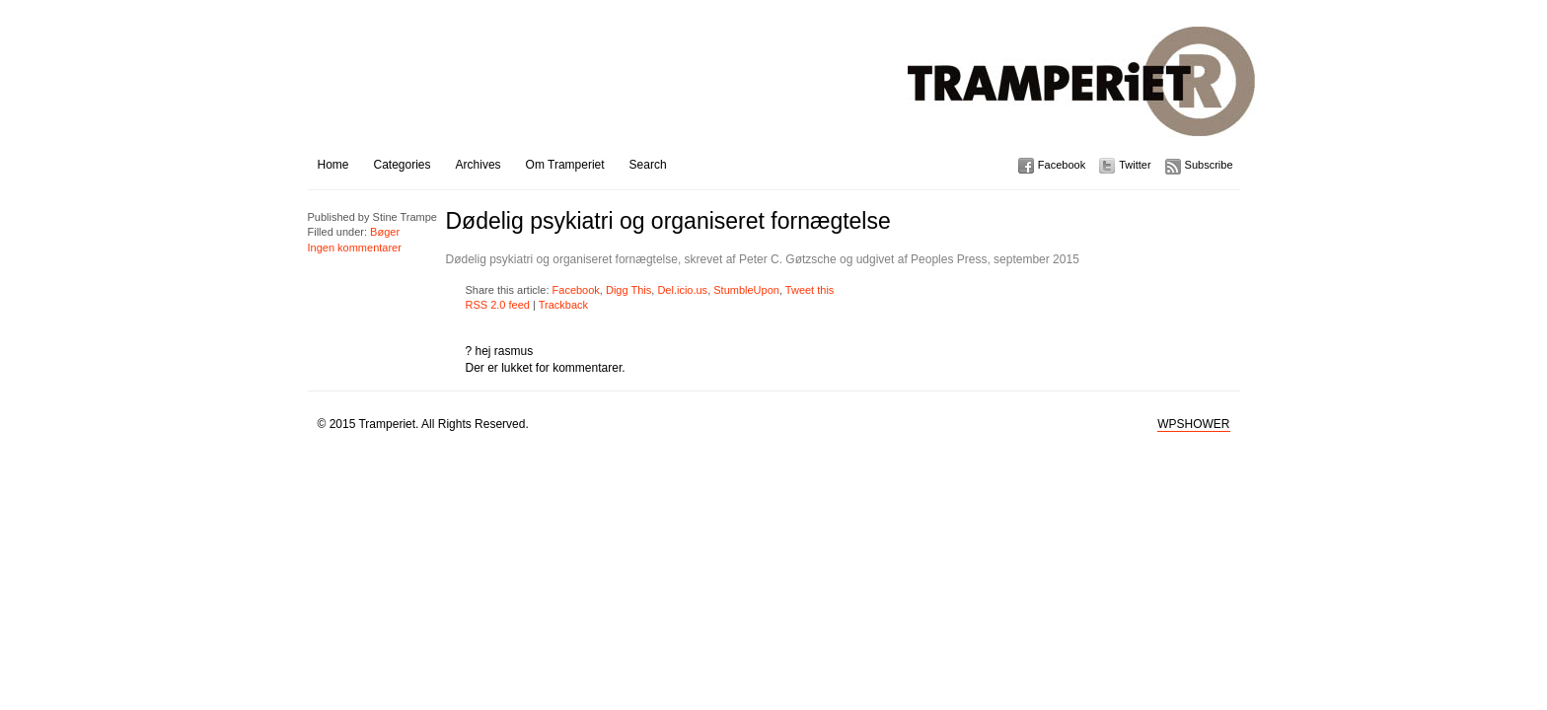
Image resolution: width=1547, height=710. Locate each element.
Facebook (1061, 165)
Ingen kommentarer (355, 247)
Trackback (563, 305)
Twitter (1134, 165)
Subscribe (1209, 165)
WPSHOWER (1193, 424)
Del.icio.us (682, 290)
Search (648, 165)
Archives (478, 165)
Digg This (628, 290)
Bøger (385, 232)
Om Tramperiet (565, 165)
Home (333, 165)
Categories (402, 165)
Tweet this (810, 290)
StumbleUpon (746, 290)
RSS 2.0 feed (498, 305)
